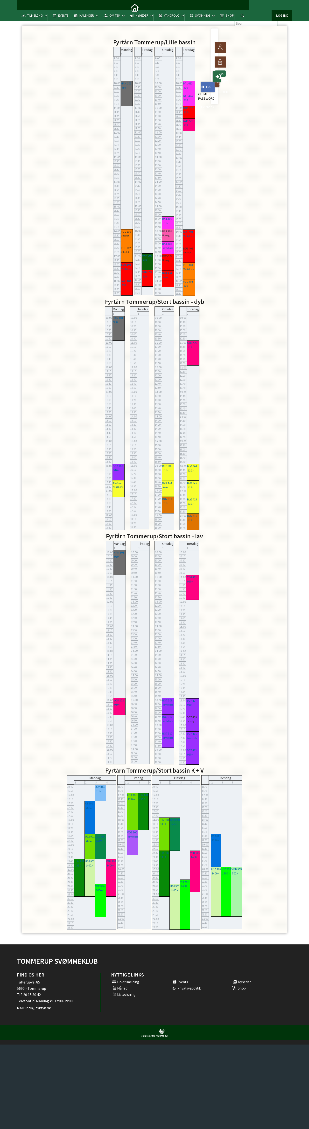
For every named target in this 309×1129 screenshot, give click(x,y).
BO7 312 (167, 733)
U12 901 (90, 836)
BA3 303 (167, 243)
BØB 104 (126, 281)
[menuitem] (24, 7)
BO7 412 (192, 750)
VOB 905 (237, 869)
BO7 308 (167, 700)
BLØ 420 (192, 483)
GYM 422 (188, 121)
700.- (235, 873)
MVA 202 (147, 255)
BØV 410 (192, 516)
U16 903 (90, 861)
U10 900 (100, 836)
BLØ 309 (167, 466)
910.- (124, 285)
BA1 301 (167, 219)
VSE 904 (100, 886)
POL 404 (188, 281)
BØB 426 (188, 108)
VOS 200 (132, 832)
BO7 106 (118, 466)
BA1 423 (188, 83)
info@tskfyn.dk (38, 1007)
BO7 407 (192, 700)
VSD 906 (111, 861)
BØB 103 (126, 264)
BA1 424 (188, 96)
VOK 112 (119, 700)
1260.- (99, 840)
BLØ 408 (192, 466)
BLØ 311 (167, 482)
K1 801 (89, 803)
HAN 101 (126, 83)
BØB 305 (167, 272)
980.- (124, 87)
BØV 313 (167, 499)
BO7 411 (192, 733)
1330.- (89, 807)
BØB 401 (188, 232)
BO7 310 (167, 717)
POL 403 (188, 265)
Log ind (282, 7)
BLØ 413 (192, 499)
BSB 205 (147, 272)
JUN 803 (100, 787)
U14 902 (79, 861)
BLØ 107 (118, 482)
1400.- (89, 865)
